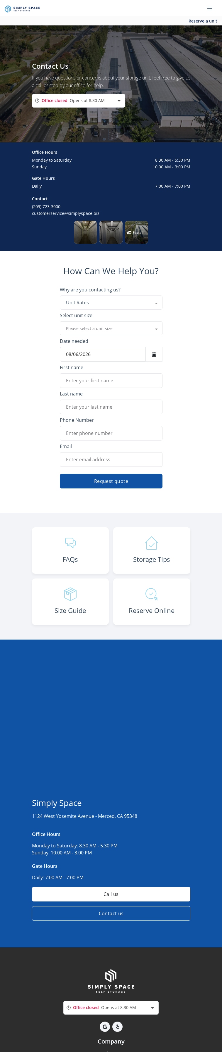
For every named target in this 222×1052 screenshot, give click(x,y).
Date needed (74, 341)
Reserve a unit (203, 21)
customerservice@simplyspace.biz (65, 213)
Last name (71, 394)
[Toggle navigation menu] (212, 8)
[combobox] (78, 101)
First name (71, 367)
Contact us (111, 913)
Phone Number (77, 420)
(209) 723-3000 (46, 206)
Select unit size (76, 315)
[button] (85, 232)
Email (66, 446)
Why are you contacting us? (90, 289)
